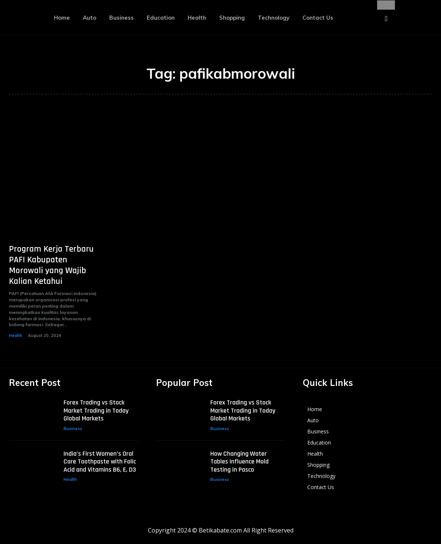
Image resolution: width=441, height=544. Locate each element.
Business (73, 427)
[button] (386, 18)
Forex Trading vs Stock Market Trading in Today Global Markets (96, 409)
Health (15, 335)
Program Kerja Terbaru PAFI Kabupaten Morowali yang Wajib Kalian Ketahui (51, 264)
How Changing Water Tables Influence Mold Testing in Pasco (239, 461)
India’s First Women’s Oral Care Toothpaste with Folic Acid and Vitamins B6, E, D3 (100, 461)
